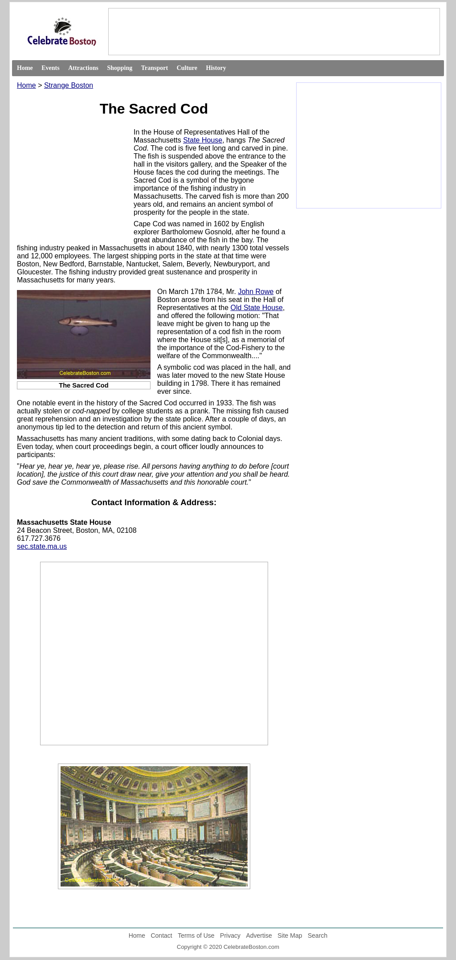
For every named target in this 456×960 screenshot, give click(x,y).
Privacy (230, 935)
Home (25, 68)
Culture (187, 68)
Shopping (119, 68)
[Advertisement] (273, 31)
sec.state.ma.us (42, 546)
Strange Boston (68, 85)
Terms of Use (196, 935)
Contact (161, 935)
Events (50, 68)
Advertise (259, 935)
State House (202, 140)
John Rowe (255, 291)
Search (317, 935)
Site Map (289, 935)
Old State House (257, 307)
